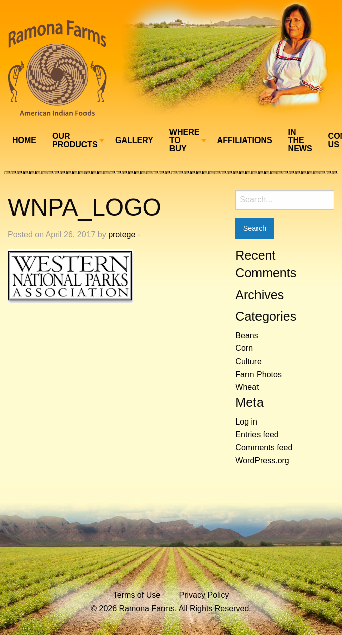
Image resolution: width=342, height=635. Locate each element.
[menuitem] (24, 140)
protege (121, 234)
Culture (248, 361)
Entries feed (256, 434)
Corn (244, 348)
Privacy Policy (204, 595)
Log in (246, 421)
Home (24, 140)
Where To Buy (184, 140)
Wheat (247, 387)
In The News (300, 140)
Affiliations (244, 140)
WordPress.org (262, 460)
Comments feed (263, 447)
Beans (246, 335)
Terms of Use (136, 595)
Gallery (134, 140)
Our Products (75, 140)
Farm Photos (258, 374)
